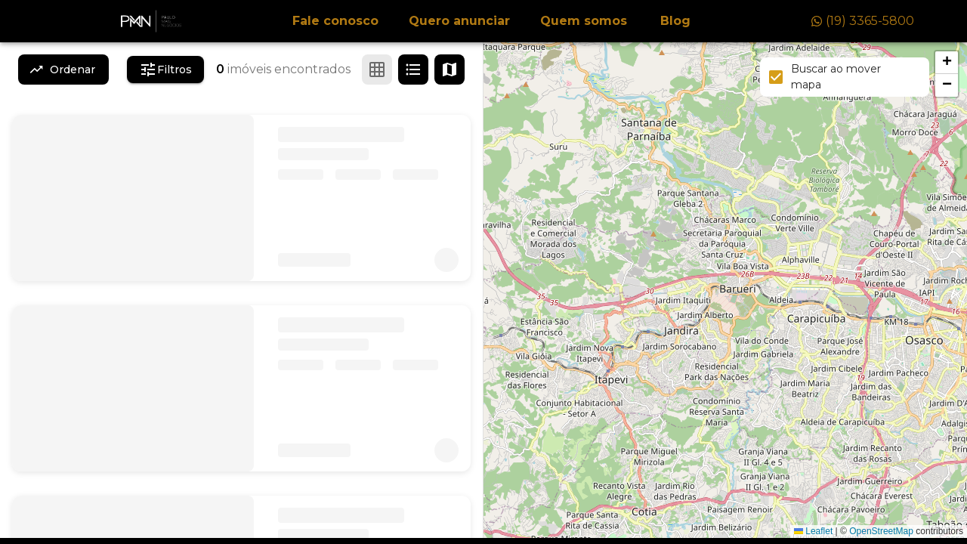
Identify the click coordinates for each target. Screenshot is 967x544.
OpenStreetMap (881, 531)
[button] (946, 62)
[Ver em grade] (377, 69)
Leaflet (813, 531)
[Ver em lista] (413, 69)
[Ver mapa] (449, 69)
